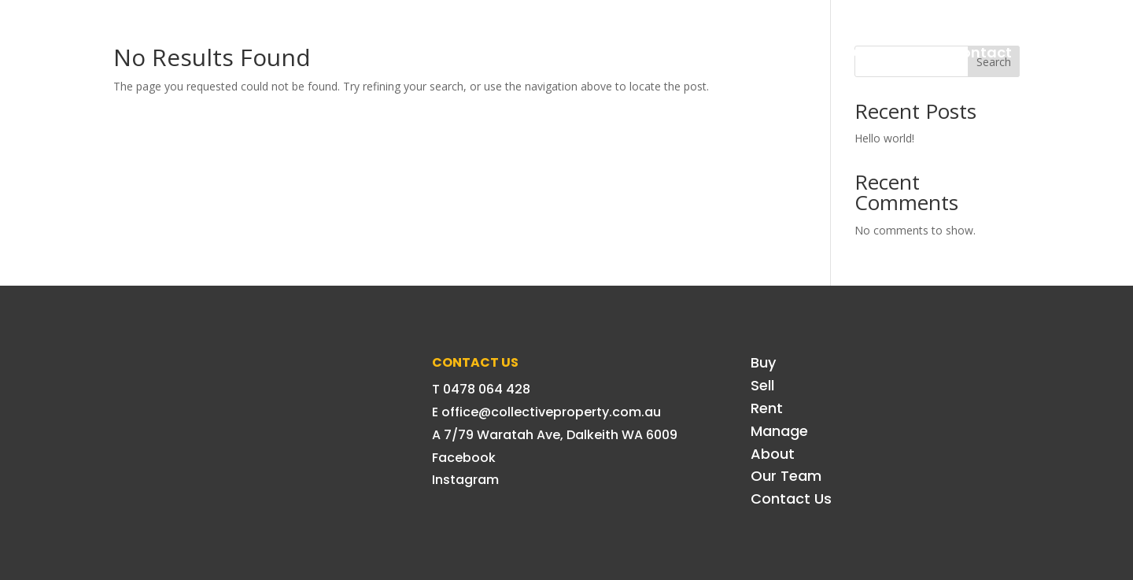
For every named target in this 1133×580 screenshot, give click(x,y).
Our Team (881, 52)
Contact (981, 52)
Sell (540, 52)
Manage (683, 52)
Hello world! (884, 138)
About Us (779, 52)
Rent (602, 52)
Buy (481, 52)
